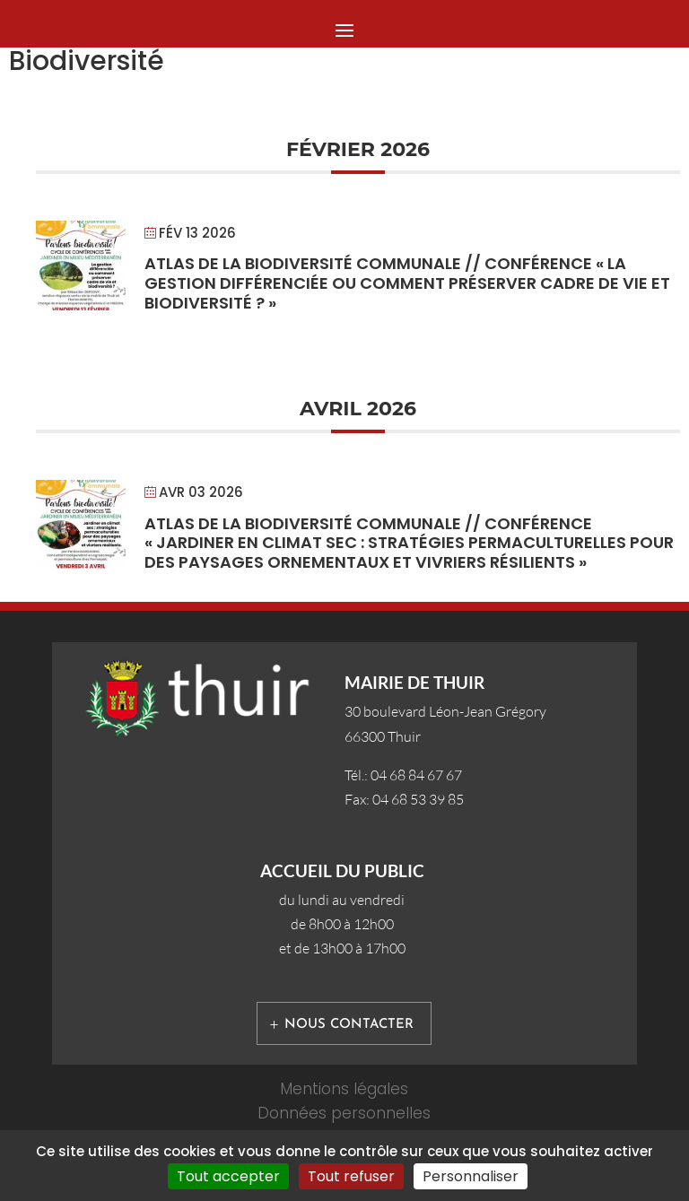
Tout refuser (351, 1176)
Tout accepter (228, 1176)
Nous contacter (349, 1024)
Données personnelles (344, 1113)
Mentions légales (344, 1089)
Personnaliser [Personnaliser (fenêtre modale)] (471, 1176)
